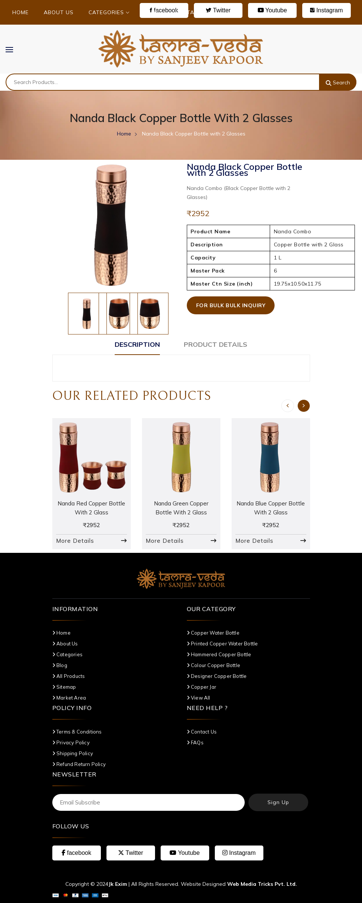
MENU (13, 49)
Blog (152, 12)
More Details (75, 540)
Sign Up (278, 802)
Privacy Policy (71, 742)
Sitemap (64, 687)
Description (137, 344)
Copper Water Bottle (213, 633)
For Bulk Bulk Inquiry (231, 305)
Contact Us (192, 12)
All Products (68, 676)
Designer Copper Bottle (217, 676)
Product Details (215, 344)
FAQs (195, 742)
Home (20, 12)
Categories (109, 12)
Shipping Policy (72, 753)
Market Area (69, 698)
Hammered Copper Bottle (219, 654)
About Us (59, 12)
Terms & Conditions (77, 732)
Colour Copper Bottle (213, 665)
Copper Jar (201, 687)
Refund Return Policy (79, 764)
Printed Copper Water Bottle (222, 644)
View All (198, 698)
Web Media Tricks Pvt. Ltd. (262, 884)
